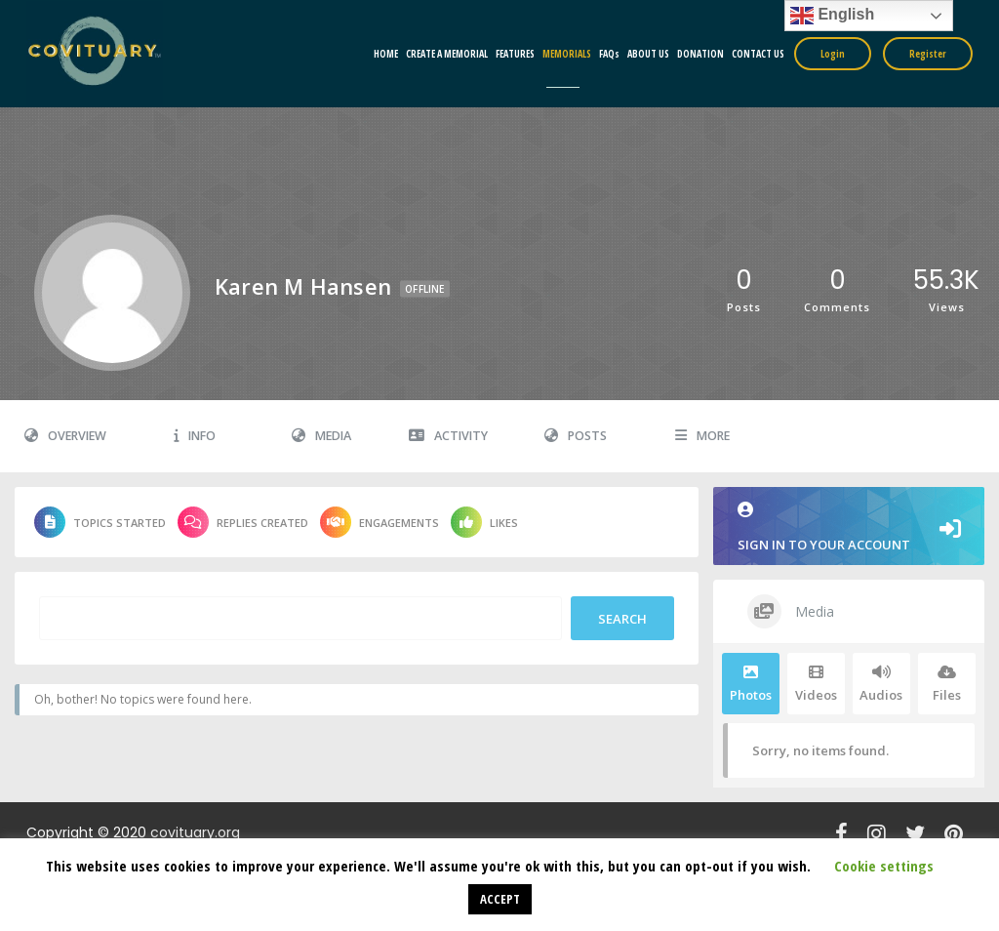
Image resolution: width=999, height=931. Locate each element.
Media (321, 435)
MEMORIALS (566, 54)
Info (195, 435)
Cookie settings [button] (884, 865)
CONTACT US (758, 54)
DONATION (700, 54)
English (832, 15)
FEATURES (515, 54)
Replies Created (243, 522)
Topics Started (100, 522)
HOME (386, 54)
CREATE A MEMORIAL (447, 54)
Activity (448, 435)
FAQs (609, 54)
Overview (65, 435)
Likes (484, 522)
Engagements (379, 522)
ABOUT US (648, 54)
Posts (575, 435)
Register (927, 54)
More (702, 435)
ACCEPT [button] (500, 899)
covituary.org (195, 832)
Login (832, 54)
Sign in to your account (849, 527)
